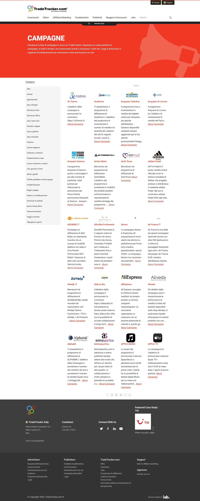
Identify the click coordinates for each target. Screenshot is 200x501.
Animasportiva (101, 344)
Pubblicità (97, 17)
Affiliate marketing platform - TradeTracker (47, 8)
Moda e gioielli (32, 174)
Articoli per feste (33, 110)
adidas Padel (154, 161)
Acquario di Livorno (157, 101)
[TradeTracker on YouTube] (121, 428)
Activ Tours (126, 161)
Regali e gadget (32, 190)
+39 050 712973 (69, 430)
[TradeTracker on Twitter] (101, 428)
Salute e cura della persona (37, 195)
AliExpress (126, 284)
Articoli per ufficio (33, 116)
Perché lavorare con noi (37, 470)
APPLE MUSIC (128, 344)
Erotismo (30, 142)
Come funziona (34, 467)
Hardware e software (35, 153)
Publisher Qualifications (74, 464)
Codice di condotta (108, 477)
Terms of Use (106, 480)
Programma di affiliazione (111, 473)
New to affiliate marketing (147, 464)
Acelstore (99, 101)
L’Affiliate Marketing (62, 17)
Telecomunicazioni (34, 211)
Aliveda (151, 284)
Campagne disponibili (73, 473)
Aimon (124, 224)
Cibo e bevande (32, 137)
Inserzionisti (33, 17)
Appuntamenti (32, 100)
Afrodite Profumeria (104, 224)
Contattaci (105, 467)
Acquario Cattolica (130, 101)
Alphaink (71, 344)
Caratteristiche (82, 17)
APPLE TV (153, 344)
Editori (46, 17)
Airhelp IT (72, 284)
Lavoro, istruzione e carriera (37, 164)
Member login (99, 24)
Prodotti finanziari (33, 185)
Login (30, 480)
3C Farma (72, 101)
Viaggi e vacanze (33, 217)
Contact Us (66, 427)
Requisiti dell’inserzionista (38, 464)
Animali (29, 94)
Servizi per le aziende (35, 201)
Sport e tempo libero (34, 206)
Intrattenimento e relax (35, 158)
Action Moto (100, 161)
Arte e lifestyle (32, 105)
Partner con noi (143, 474)
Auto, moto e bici (33, 121)
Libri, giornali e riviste (35, 169)
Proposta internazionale (37, 477)
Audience (31, 473)
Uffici (103, 464)
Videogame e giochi (34, 222)
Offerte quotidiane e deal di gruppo (40, 179)
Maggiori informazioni (116, 17)
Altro (28, 89)
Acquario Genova (76, 161)
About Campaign (75, 124)
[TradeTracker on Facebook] (108, 428)
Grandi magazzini (33, 148)
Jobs (133, 17)
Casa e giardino (32, 132)
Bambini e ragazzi (33, 126)
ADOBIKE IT (73, 224)
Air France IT (154, 224)
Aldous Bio (99, 284)
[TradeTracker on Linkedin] (114, 428)
